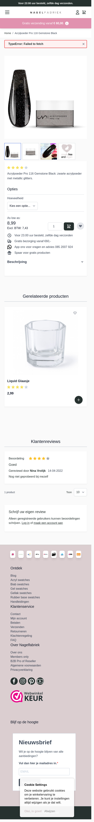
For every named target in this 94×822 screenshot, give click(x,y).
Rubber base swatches (25, 597)
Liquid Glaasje (18, 381)
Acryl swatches (20, 580)
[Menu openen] (7, 12)
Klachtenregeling (21, 635)
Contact (15, 614)
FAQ (13, 640)
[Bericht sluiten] (83, 44)
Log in (26, 522)
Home (7, 33)
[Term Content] (67, 23)
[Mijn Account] (77, 12)
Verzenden (17, 627)
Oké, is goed (33, 811)
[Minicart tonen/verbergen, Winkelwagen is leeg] (84, 12)
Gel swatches (19, 588)
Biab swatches (19, 584)
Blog (13, 575)
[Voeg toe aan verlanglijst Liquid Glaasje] (75, 313)
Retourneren (18, 631)
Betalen (15, 622)
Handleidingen (19, 601)
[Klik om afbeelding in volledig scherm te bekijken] (45, 97)
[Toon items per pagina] (80, 492)
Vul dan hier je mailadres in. (38, 763)
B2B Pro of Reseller (23, 661)
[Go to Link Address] (45, 23)
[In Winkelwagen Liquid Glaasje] (79, 400)
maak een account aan (48, 522)
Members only (19, 656)
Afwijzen (49, 811)
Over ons (16, 652)
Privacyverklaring (21, 669)
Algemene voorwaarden (25, 665)
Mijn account (18, 618)
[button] (18, 168)
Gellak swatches (21, 593)
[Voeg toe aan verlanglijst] (80, 226)
